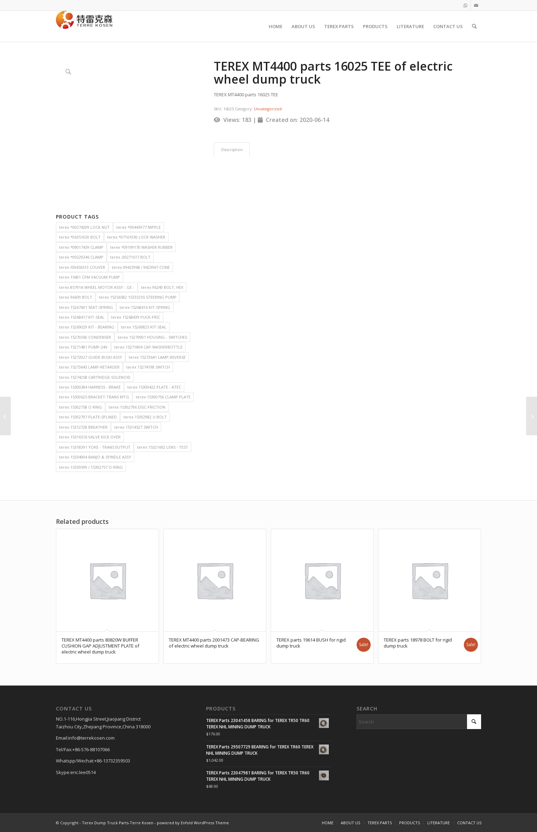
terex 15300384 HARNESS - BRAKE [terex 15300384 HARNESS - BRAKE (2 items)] (90, 387)
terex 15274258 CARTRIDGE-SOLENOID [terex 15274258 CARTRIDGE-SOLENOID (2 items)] (94, 377)
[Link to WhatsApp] (465, 5)
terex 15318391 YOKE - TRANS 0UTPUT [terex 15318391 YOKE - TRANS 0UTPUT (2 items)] (94, 447)
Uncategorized (268, 108)
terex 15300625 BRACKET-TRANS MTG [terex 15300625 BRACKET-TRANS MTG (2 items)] (94, 396)
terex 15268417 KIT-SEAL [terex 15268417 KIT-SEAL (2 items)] (81, 317)
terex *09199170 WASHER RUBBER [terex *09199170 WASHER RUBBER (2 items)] (141, 247)
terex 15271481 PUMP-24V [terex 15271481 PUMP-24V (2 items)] (83, 347)
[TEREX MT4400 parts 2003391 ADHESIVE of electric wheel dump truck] (531, 416)
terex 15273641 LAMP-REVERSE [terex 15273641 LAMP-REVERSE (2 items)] (157, 357)
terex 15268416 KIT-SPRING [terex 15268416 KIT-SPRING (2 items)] (145, 307)
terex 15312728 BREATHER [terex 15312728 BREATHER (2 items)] (83, 427)
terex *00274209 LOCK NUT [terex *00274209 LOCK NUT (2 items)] (84, 227)
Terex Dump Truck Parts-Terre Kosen (117, 822)
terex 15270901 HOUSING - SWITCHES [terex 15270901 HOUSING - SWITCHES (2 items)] (152, 337)
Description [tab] (232, 149)
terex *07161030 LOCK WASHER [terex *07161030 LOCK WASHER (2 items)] (136, 237)
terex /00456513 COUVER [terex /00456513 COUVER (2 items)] (82, 267)
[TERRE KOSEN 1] (84, 26)
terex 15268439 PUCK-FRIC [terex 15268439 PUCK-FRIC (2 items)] (135, 317)
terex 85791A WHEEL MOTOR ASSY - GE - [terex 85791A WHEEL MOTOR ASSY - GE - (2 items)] (96, 287)
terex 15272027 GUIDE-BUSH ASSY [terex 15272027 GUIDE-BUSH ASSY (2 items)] (90, 357)
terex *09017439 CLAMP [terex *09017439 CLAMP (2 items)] (81, 247)
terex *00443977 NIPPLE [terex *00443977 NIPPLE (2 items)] (138, 227)
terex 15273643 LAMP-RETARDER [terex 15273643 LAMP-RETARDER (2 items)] (89, 367)
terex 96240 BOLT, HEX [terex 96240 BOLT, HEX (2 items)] (162, 287)
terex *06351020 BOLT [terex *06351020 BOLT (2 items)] (80, 237)
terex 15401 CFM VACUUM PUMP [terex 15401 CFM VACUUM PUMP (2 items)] (89, 277)
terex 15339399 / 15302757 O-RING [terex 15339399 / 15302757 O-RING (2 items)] (91, 467)
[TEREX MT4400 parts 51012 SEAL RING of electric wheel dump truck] (5, 416)
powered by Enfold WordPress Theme (193, 822)
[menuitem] (275, 26)
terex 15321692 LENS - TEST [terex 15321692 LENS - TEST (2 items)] (162, 447)
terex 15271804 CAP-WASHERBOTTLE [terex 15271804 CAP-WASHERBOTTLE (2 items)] (148, 347)
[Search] (474, 26)
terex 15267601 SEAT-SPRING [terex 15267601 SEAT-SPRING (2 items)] (86, 307)
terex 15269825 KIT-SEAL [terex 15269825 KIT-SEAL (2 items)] (143, 327)
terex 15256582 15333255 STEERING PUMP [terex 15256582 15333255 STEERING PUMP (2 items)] (138, 297)
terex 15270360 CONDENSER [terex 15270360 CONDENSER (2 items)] (85, 337)
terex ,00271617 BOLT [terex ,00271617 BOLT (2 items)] (130, 257)
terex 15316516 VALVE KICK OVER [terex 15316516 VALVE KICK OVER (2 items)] (90, 437)
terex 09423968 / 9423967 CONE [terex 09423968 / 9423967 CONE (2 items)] (141, 267)
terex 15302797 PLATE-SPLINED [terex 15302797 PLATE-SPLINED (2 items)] (88, 417)
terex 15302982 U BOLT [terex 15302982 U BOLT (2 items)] (145, 417)
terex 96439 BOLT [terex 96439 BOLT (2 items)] (75, 297)
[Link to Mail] (476, 5)
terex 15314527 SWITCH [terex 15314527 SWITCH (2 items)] (136, 427)
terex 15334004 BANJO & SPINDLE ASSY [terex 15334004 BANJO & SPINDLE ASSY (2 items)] (95, 457)
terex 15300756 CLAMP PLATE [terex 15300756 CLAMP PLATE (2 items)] (163, 396)
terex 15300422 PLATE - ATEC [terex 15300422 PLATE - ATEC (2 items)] (154, 387)
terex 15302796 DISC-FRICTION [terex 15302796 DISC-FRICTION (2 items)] (137, 407)
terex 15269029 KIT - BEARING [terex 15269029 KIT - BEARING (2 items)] (86, 327)
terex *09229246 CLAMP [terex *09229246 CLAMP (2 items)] (81, 257)
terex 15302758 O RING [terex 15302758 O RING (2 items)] (80, 407)
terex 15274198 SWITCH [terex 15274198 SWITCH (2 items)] (148, 367)
